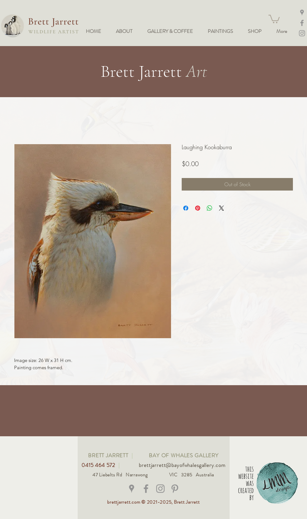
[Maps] (302, 12)
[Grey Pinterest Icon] (174, 488)
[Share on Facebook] (186, 208)
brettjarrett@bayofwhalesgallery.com (182, 465)
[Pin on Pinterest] (197, 208)
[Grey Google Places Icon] (131, 488)
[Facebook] (302, 23)
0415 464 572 (99, 465)
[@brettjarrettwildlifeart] (146, 488)
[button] (274, 18)
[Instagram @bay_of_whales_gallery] (302, 33)
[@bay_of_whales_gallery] (160, 488)
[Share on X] (221, 208)
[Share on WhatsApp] (209, 208)
